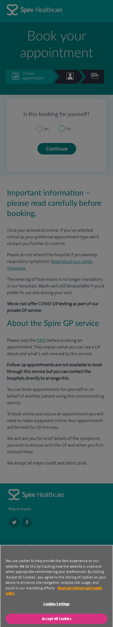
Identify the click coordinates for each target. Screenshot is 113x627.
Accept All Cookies (56, 620)
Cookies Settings (56, 605)
